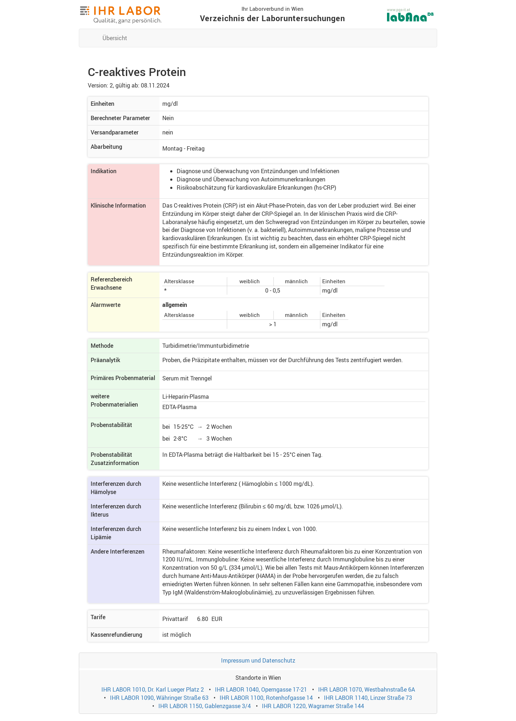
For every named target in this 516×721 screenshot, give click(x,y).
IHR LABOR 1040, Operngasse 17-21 (261, 689)
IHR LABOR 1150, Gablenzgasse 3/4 (204, 706)
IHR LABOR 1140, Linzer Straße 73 (368, 698)
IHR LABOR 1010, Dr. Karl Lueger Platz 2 (152, 689)
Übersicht (114, 38)
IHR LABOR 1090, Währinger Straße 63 (159, 698)
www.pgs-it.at (398, 9)
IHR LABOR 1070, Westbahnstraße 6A (366, 689)
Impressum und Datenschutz (258, 660)
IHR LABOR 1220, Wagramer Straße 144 (313, 706)
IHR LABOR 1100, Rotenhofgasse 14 (266, 698)
